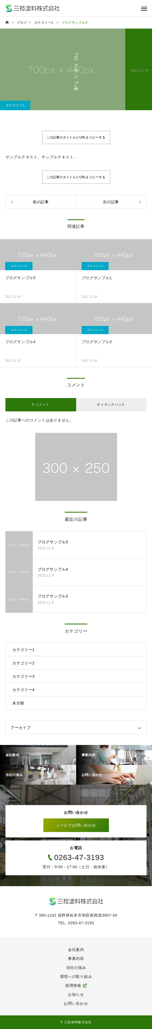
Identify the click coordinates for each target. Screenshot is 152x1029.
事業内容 (76, 958)
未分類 (18, 703)
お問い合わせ (76, 1003)
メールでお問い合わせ (76, 825)
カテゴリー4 (23, 690)
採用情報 (73, 985)
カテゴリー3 (23, 676)
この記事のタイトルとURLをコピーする (75, 137)
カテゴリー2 (23, 663)
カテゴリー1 (15, 105)
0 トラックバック (111, 404)
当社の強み (76, 967)
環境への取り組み (76, 976)
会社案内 (76, 949)
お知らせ (76, 994)
